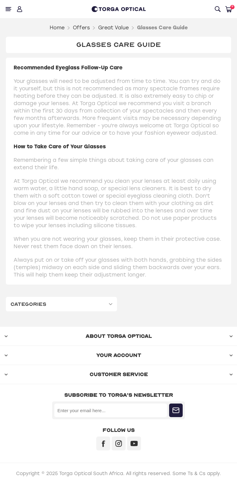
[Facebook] (103, 443)
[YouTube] (134, 443)
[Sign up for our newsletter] (110, 410)
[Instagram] (119, 443)
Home (57, 28)
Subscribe (176, 410)
